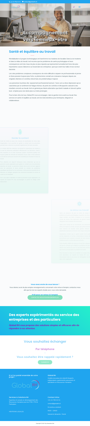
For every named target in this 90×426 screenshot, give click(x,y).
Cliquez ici (45, 361)
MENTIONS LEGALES (16, 412)
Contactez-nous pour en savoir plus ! (45, 295)
